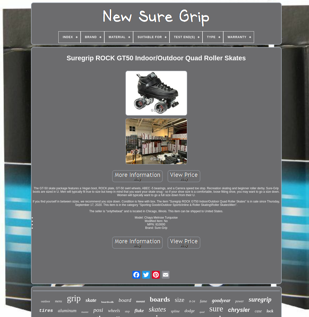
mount (140, 301)
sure (216, 308)
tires (46, 310)
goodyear (221, 300)
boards (160, 299)
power (239, 301)
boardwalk (107, 301)
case (258, 311)
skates (157, 309)
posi (98, 310)
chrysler (239, 310)
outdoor (45, 301)
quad (202, 312)
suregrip (260, 299)
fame (203, 301)
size (179, 299)
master (84, 311)
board (124, 300)
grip (74, 298)
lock (270, 311)
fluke (139, 310)
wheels (114, 310)
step (127, 311)
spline (175, 311)
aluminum (67, 310)
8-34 (192, 301)
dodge (189, 310)
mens (58, 301)
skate (90, 300)
